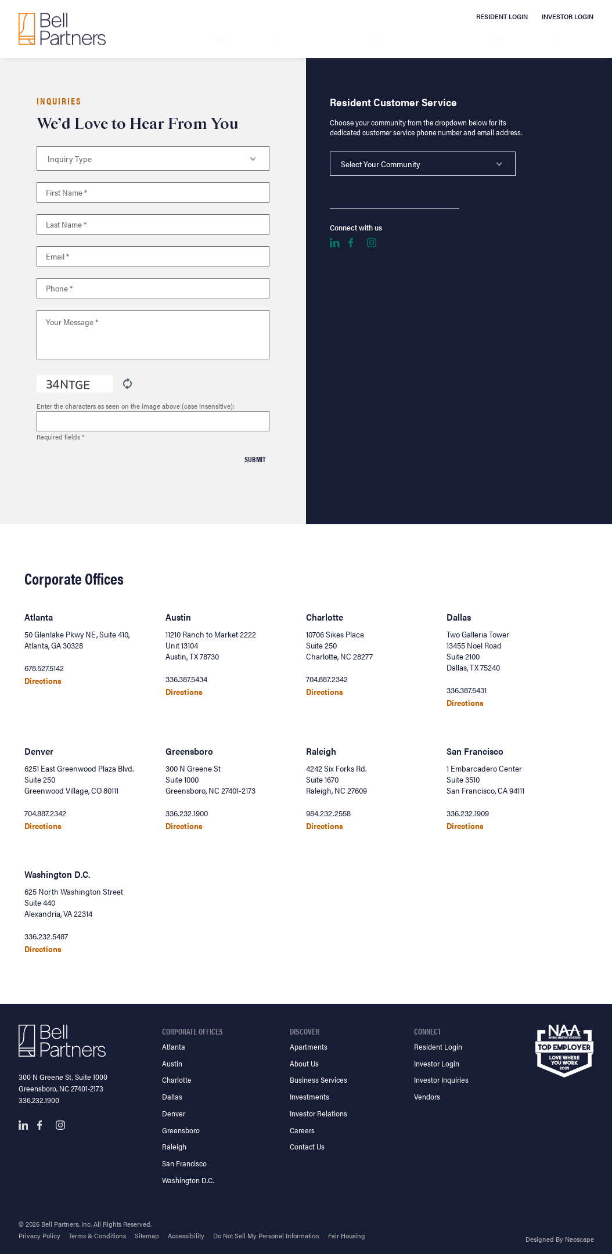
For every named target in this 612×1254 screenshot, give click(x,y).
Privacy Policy (39, 1235)
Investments (309, 1096)
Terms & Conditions (97, 1235)
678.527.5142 (44, 667)
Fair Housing (346, 1235)
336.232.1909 (468, 813)
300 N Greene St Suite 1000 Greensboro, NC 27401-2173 (210, 779)
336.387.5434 (186, 678)
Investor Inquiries (441, 1079)
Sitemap (147, 1235)
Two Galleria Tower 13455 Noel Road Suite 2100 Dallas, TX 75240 (478, 651)
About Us (292, 38)
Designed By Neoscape (559, 1239)
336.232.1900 (186, 813)
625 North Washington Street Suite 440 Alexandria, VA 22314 (73, 902)
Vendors (427, 1096)
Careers (493, 38)
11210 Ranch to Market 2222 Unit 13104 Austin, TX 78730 (210, 645)
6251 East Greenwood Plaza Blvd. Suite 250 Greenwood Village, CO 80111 (79, 779)
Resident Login (502, 16)
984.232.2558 (328, 813)
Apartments (214, 38)
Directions (43, 680)
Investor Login (567, 16)
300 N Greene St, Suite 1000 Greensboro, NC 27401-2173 (63, 1082)
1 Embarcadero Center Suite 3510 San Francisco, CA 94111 (485, 779)
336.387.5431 (467, 690)
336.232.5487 (46, 936)
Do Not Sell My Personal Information (266, 1235)
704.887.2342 (327, 678)
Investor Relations (318, 1113)
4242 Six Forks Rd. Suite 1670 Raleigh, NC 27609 (336, 779)
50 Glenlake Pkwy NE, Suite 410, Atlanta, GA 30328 (76, 640)
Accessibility (186, 1235)
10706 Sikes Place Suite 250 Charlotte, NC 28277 (339, 645)
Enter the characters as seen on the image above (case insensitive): (136, 406)
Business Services (393, 38)
